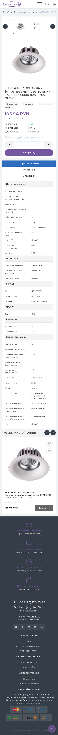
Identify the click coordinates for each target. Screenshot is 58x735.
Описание (29, 169)
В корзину (29, 152)
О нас (29, 641)
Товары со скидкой (29, 683)
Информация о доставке (29, 646)
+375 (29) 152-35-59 (29, 607)
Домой (5, 12)
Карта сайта (29, 667)
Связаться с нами (29, 662)
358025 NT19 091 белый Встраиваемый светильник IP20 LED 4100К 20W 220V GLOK (28, 495)
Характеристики (29, 163)
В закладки (13, 137)
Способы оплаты (29, 651)
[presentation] (47, 432)
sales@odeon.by (29, 610)
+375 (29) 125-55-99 (29, 602)
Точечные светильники (25, 12)
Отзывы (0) (29, 176)
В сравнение (33, 137)
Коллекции (29, 679)
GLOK (31, 124)
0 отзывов (12, 104)
